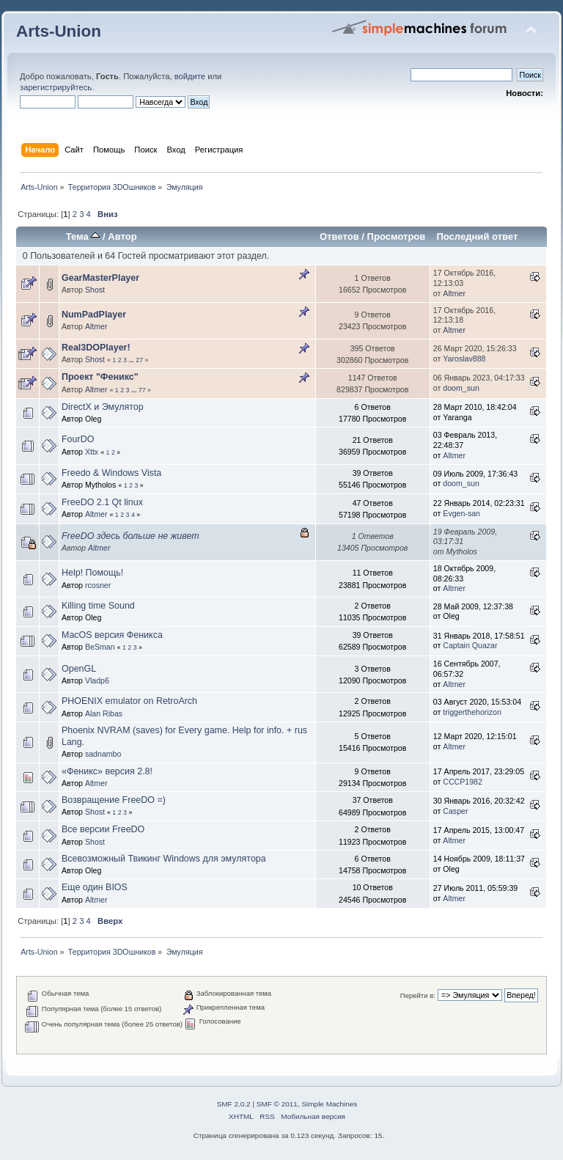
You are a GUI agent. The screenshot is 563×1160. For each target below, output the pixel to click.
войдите (189, 76)
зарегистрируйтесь (56, 87)
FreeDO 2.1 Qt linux (102, 502)
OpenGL (79, 669)
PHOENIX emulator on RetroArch (129, 701)
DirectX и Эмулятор (103, 407)
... (132, 360)
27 (139, 360)
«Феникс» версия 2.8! (107, 771)
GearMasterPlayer (100, 278)
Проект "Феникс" (100, 377)
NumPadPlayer (94, 314)
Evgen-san (461, 513)
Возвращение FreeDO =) (114, 800)
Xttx (91, 451)
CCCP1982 (462, 781)
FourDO (78, 439)
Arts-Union (58, 31)
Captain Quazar (470, 645)
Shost (95, 289)
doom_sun (461, 387)
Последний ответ (477, 236)
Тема (83, 236)
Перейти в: (417, 995)
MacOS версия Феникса (112, 635)
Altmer (454, 293)
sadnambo (103, 753)
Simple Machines (329, 1104)
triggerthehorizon (472, 712)
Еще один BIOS (95, 887)
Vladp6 (97, 680)
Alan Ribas (103, 713)
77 (142, 390)
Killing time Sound (98, 606)
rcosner (98, 585)
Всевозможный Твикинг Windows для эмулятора (164, 859)
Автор (122, 236)
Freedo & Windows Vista (111, 473)
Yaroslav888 (464, 358)
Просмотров (396, 236)
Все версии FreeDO (103, 829)
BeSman (100, 646)
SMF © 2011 (277, 1104)
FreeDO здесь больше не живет (130, 536)
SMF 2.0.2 (234, 1104)
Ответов (339, 236)
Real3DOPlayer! (96, 347)
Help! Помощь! (92, 573)
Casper (455, 811)
